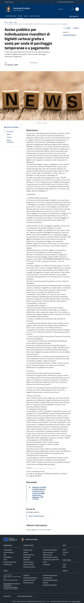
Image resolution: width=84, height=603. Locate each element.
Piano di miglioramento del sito (24, 596)
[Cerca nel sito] (77, 9)
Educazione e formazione (29, 567)
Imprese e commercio (48, 552)
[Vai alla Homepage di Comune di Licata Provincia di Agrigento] (18, 9)
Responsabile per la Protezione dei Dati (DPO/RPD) (12, 584)
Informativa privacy (47, 578)
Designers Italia (66, 601)
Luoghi (64, 564)
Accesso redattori (76, 601)
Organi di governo (8, 550)
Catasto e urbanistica (28, 562)
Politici (5, 559)
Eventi (64, 567)
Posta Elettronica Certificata (10, 587)
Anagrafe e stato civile (28, 555)
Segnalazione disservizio (29, 580)
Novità (20, 16)
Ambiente (25, 552)
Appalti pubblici (26, 557)
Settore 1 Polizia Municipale (36, 516)
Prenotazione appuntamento (30, 578)
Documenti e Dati (8, 564)
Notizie (64, 550)
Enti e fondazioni (8, 557)
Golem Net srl (40, 601)
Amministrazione (11, 16)
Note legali (45, 582)
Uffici (5, 555)
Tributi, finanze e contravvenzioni (51, 559)
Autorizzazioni (26, 559)
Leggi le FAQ (26, 575)
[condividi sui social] (67, 28)
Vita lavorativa (46, 564)
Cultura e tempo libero (28, 564)
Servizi (26, 16)
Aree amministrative (9, 552)
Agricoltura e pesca (27, 550)
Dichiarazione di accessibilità (50, 585)
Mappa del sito (7, 596)
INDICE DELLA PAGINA (11, 127)
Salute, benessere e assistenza (50, 557)
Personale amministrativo (10, 562)
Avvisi (64, 555)
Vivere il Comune (35, 16)
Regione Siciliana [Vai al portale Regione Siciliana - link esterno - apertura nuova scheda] (9, 2)
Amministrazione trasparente (65, 2)
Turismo (45, 562)
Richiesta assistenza (28, 582)
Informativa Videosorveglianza (50, 580)
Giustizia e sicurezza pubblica (50, 550)
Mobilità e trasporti (47, 555)
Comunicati (65, 552)
